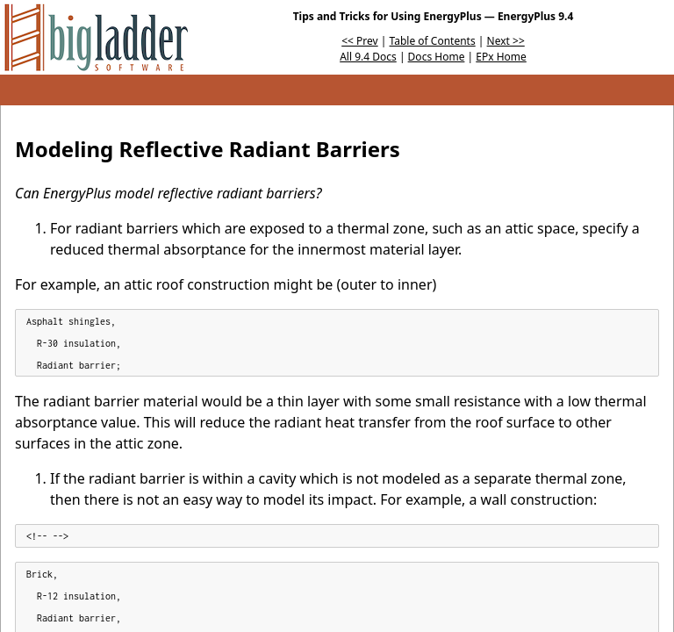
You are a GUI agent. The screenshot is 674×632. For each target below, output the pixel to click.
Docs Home (436, 56)
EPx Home (501, 56)
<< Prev (359, 40)
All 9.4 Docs (368, 56)
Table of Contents (433, 40)
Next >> (506, 40)
